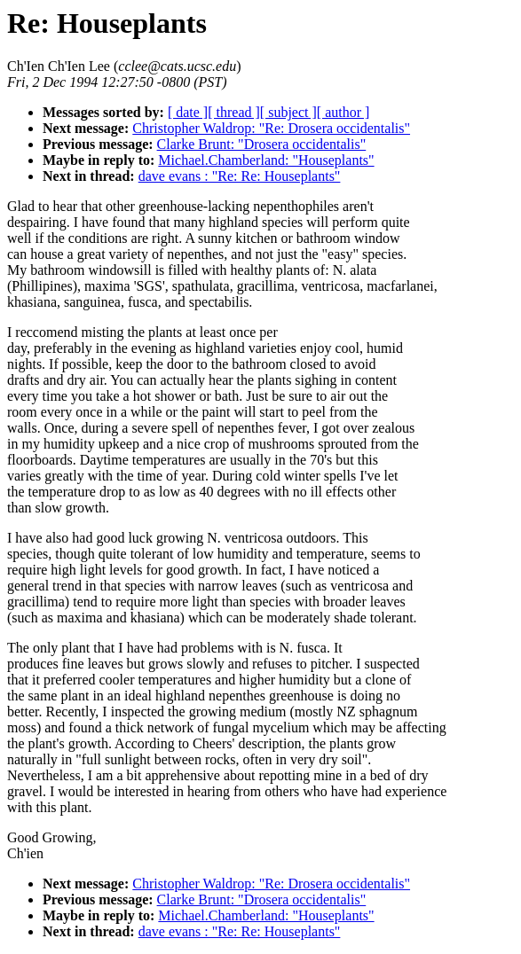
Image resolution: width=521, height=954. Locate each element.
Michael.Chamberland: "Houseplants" (266, 160)
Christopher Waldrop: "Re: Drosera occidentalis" (271, 128)
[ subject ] (288, 112)
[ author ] (343, 112)
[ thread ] (234, 112)
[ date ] (188, 112)
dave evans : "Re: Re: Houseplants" (239, 176)
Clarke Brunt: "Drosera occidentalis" (262, 144)
